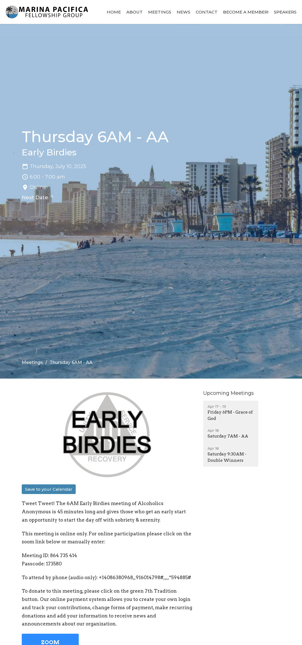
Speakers (285, 12)
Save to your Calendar (48, 489)
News (183, 12)
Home (114, 12)
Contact (206, 12)
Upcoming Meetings (228, 393)
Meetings (159, 12)
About (134, 12)
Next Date (38, 197)
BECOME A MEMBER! (245, 12)
